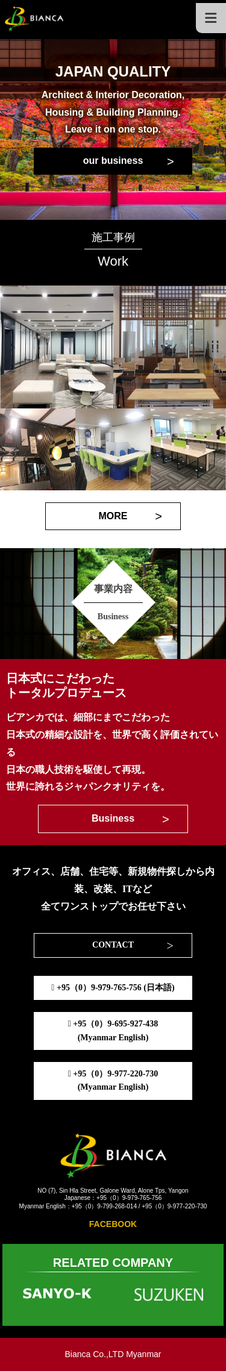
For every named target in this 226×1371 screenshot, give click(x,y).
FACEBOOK (113, 1224)
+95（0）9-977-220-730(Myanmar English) (113, 1080)
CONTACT (113, 944)
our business (113, 160)
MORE (113, 516)
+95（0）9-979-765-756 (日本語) (112, 987)
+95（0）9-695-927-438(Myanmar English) (113, 1030)
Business (113, 818)
